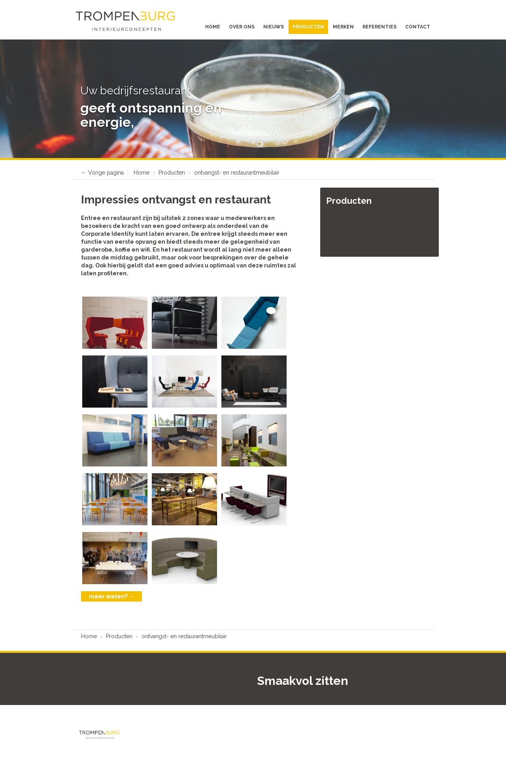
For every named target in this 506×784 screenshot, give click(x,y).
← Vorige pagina (102, 172)
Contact (417, 27)
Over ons (242, 27)
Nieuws (273, 27)
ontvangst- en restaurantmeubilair (236, 172)
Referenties (379, 27)
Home (212, 27)
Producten (308, 27)
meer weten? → (111, 596)
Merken (343, 27)
